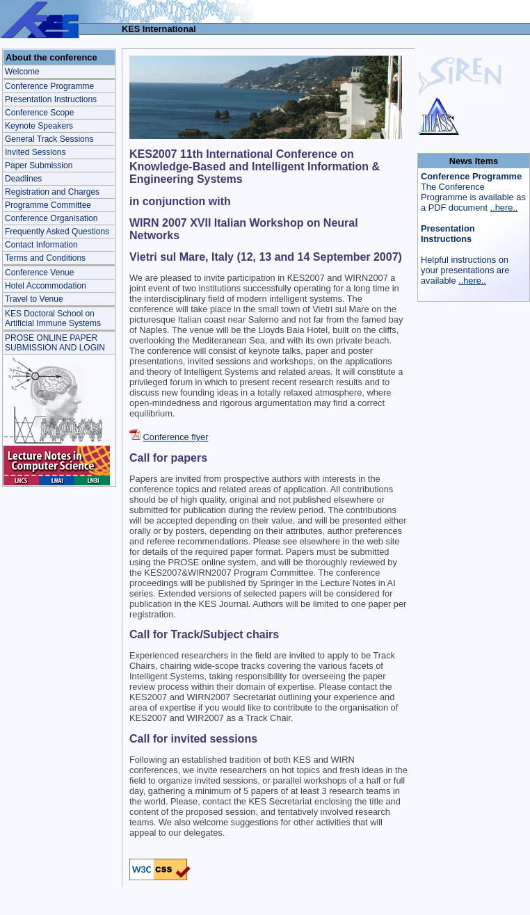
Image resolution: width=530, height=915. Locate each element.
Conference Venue (39, 272)
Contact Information (41, 245)
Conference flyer (176, 437)
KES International (159, 29)
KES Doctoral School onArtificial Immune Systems (53, 318)
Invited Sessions (35, 152)
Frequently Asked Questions (57, 231)
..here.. (504, 207)
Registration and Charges (52, 192)
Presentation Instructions (51, 99)
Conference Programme (49, 86)
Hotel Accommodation (45, 286)
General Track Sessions (49, 139)
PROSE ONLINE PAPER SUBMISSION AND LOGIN (55, 343)
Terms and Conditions (45, 258)
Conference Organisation (51, 218)
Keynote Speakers (39, 126)
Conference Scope (39, 113)
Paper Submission (38, 165)
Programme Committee (48, 205)
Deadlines (23, 179)
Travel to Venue (34, 299)
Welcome (22, 71)
